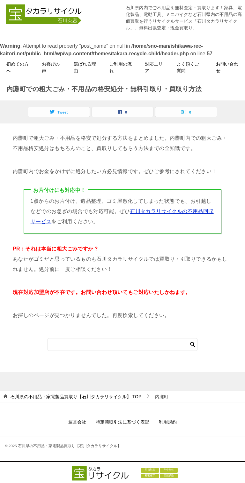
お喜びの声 (51, 67)
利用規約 (168, 421)
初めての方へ (17, 67)
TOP (76, 396)
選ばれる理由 (85, 67)
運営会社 (77, 421)
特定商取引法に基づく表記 (122, 421)
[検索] (122, 344)
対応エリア (154, 67)
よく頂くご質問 (188, 67)
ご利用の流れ (120, 67)
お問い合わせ (227, 67)
